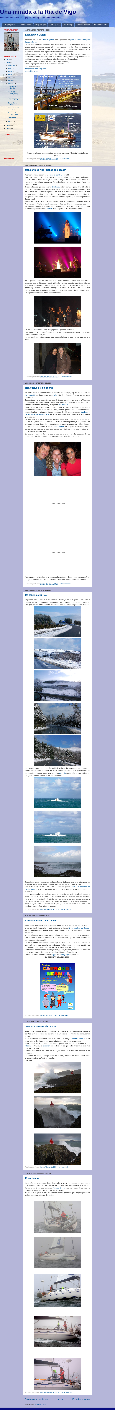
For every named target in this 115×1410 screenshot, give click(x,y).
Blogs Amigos (40, 25)
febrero (11, 83)
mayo (10, 74)
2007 (8, 128)
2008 (8, 125)
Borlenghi (46, 1046)
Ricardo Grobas (77, 1039)
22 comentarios (64, 1167)
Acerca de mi (26, 25)
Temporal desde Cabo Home (40, 1026)
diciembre (12, 65)
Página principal (11, 25)
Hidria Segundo (48, 40)
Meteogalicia (54, 25)
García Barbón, (58, 427)
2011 (8, 59)
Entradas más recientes (36, 1399)
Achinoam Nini (30, 395)
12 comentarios (65, 159)
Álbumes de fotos (101, 25)
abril (10, 77)
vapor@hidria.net (31, 71)
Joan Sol (62, 773)
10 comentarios (66, 377)
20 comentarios (66, 909)
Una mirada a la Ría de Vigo (38, 12)
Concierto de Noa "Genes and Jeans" (45, 170)
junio (10, 71)
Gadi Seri (48, 209)
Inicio (60, 1399)
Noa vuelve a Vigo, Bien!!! (39, 387)
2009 (8, 62)
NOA (55, 395)
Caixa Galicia (63, 405)
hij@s (54, 955)
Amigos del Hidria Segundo (35, 69)
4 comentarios (64, 1015)
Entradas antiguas (81, 1399)
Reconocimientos (83, 25)
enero (10, 121)
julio (10, 68)
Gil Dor (83, 206)
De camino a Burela (36, 595)
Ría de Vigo (68, 25)
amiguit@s (65, 955)
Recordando (32, 1178)
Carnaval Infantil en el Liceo (40, 920)
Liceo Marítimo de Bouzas (79, 928)
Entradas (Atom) (40, 1404)
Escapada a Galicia (35, 34)
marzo (10, 80)
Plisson (28, 1046)
